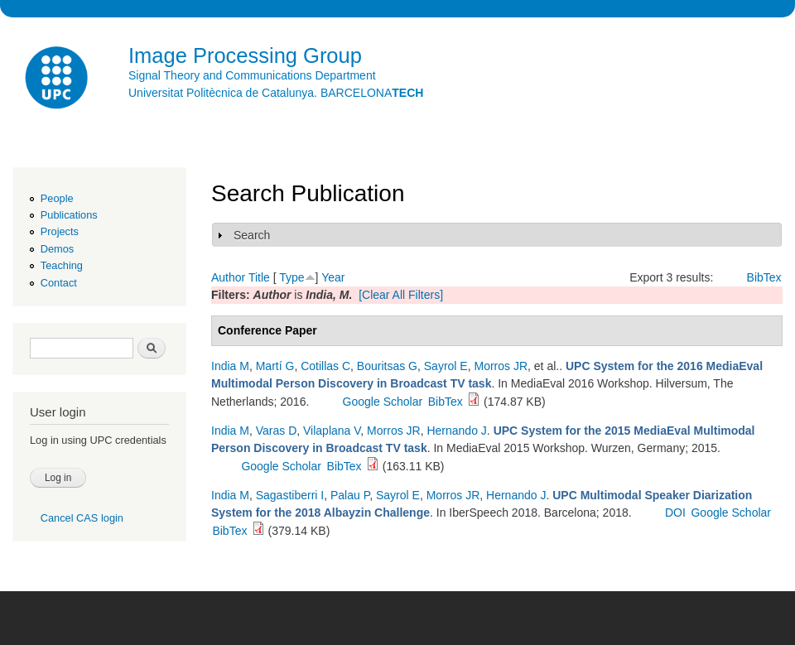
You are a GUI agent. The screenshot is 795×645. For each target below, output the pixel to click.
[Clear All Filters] (401, 294)
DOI (675, 512)
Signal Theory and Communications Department (252, 75)
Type (291, 277)
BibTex (764, 277)
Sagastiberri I (290, 495)
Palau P (349, 495)
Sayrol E (446, 366)
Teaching (62, 265)
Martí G (275, 366)
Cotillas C (325, 366)
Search (252, 235)
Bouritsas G (387, 366)
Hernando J (456, 430)
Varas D (276, 430)
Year (332, 277)
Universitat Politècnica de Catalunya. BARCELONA (275, 92)
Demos (57, 249)
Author (228, 277)
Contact (59, 283)
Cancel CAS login (82, 518)
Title (259, 277)
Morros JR (501, 366)
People (57, 198)
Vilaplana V (331, 430)
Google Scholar (383, 401)
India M (230, 366)
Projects (60, 231)
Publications (69, 215)
